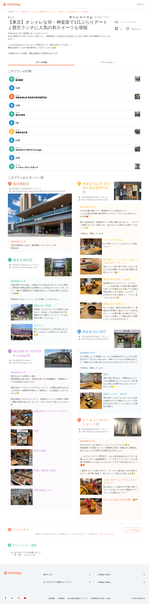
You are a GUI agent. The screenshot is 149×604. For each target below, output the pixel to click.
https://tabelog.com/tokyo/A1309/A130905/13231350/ (104, 431)
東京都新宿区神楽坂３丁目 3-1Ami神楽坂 (99, 197)
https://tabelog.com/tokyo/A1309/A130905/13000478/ (104, 339)
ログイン (141, 4)
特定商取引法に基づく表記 (100, 598)
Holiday (11, 4)
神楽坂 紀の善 (92, 332)
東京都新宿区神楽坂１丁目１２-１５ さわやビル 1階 (104, 336)
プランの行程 (41, 62)
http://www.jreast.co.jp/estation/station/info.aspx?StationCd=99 (38, 191)
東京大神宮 (21, 260)
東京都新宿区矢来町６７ (22, 360)
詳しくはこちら (107, 534)
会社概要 (51, 598)
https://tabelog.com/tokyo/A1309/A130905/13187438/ (104, 200)
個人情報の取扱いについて (77, 598)
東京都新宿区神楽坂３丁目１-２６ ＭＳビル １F (102, 429)
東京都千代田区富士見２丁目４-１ (27, 265)
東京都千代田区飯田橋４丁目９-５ (27, 189)
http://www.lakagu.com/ (22, 363)
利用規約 (61, 598)
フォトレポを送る (131, 530)
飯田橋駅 (19, 184)
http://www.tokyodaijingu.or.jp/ (24, 267)
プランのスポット (108, 62)
